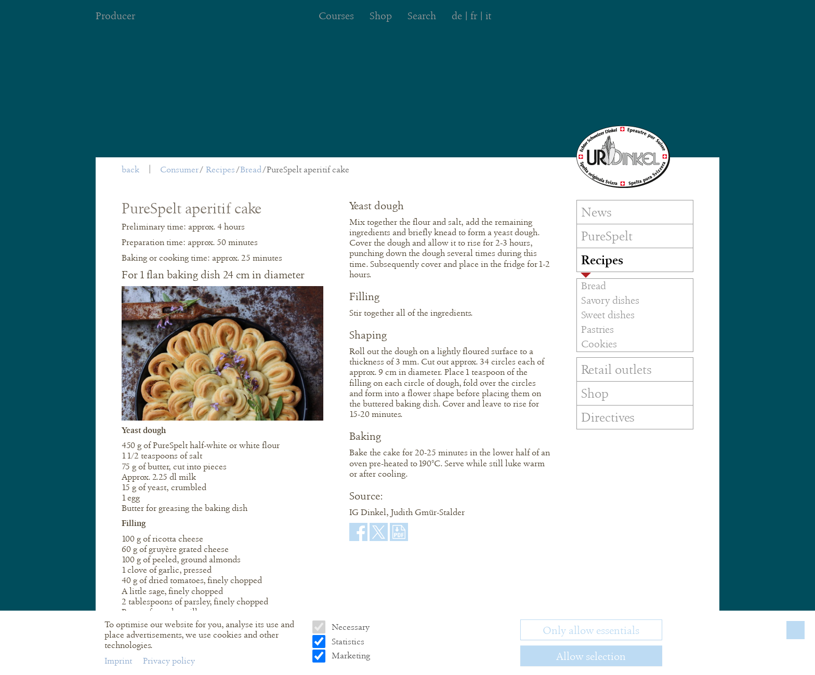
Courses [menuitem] (336, 16)
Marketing (350, 655)
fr (473, 16)
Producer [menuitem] (115, 16)
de (457, 16)
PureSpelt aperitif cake (308, 169)
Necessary (350, 627)
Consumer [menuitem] (179, 169)
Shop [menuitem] (381, 16)
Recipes (220, 169)
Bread (250, 169)
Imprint (119, 661)
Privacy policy (169, 661)
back (130, 169)
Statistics (347, 641)
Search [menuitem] (421, 16)
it (488, 16)
